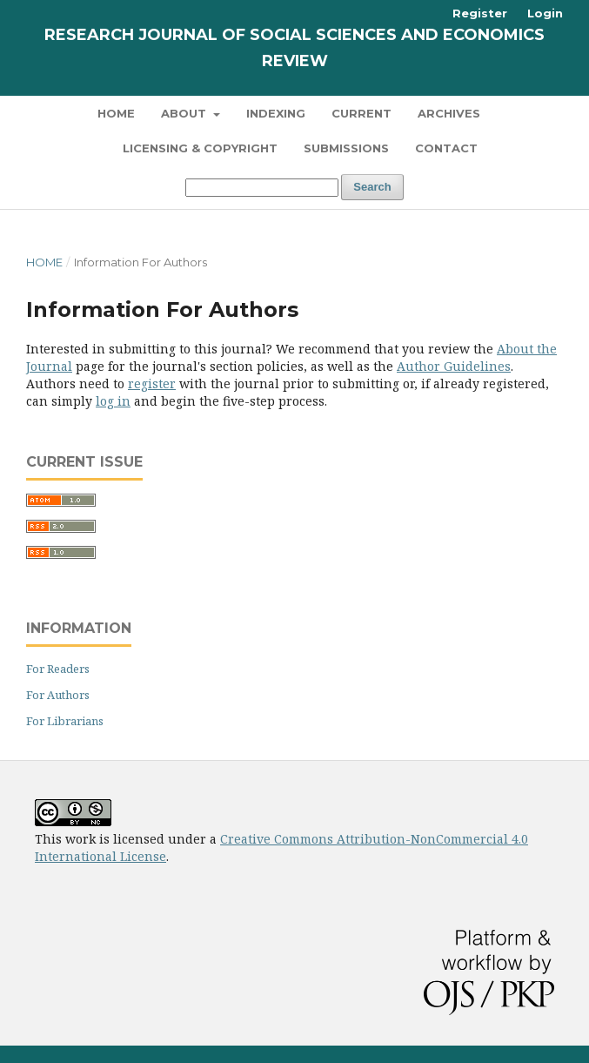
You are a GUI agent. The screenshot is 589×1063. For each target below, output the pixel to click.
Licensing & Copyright (200, 148)
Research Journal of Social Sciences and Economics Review (294, 48)
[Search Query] (261, 187)
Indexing (275, 113)
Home (116, 113)
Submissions (346, 148)
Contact (446, 148)
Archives (449, 113)
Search (372, 186)
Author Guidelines (454, 366)
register (152, 383)
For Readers (58, 668)
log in (113, 401)
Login (545, 13)
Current (361, 113)
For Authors (58, 695)
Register (479, 13)
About (185, 113)
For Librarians (65, 721)
